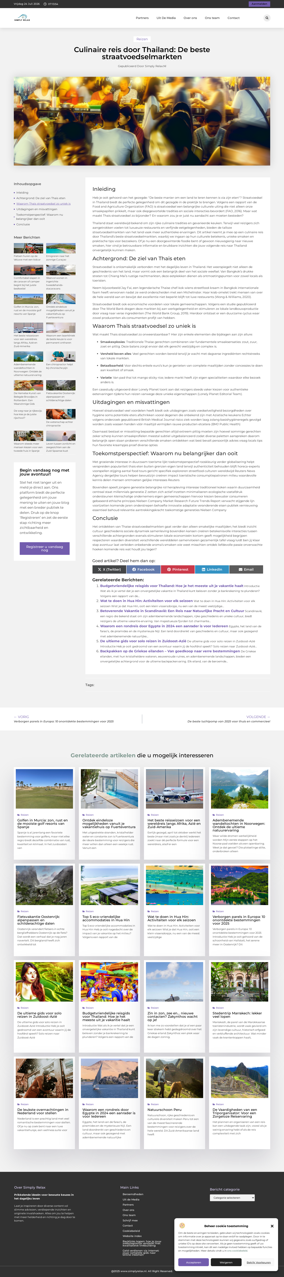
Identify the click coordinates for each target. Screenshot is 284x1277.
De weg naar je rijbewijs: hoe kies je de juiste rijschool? (28, 414)
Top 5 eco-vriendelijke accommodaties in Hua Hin (106, 918)
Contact (234, 18)
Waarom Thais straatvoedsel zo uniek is (43, 203)
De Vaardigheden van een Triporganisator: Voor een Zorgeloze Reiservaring (235, 1113)
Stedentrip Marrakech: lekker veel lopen (237, 1015)
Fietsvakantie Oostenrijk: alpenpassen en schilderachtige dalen (60, 397)
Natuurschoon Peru (165, 1110)
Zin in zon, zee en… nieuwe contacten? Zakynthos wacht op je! (173, 1016)
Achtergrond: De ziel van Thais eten (40, 198)
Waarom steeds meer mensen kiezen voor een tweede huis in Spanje (28, 447)
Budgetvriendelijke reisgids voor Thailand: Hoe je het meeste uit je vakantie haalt (171, 586)
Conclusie (23, 224)
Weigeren (226, 1262)
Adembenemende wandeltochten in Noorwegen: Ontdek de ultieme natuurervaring (239, 825)
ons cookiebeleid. (237, 1250)
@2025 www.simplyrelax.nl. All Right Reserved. (142, 1271)
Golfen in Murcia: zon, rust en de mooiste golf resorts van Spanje (27, 310)
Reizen (142, 39)
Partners (142, 18)
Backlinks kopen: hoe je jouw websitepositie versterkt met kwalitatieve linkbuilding (142, 1243)
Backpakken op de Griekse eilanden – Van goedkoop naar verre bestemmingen (170, 651)
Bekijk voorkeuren (259, 1262)
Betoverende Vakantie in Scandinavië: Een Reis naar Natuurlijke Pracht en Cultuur (172, 611)
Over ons (190, 18)
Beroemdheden (133, 1194)
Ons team (212, 18)
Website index (132, 1236)
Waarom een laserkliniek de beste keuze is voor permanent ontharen (60, 339)
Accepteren (193, 1262)
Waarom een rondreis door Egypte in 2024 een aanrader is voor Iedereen (164, 626)
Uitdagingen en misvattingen (36, 209)
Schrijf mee (130, 1220)
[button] (272, 1226)
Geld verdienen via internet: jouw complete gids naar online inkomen (141, 1252)
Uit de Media (131, 1199)
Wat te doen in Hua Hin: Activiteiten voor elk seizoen (146, 601)
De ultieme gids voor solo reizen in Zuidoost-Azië (143, 641)
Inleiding (22, 192)
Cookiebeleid (131, 1230)
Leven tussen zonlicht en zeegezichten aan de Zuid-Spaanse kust (60, 447)
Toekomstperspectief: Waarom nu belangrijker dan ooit (39, 217)
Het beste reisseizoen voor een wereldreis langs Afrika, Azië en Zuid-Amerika (174, 823)
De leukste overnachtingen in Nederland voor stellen (42, 1111)
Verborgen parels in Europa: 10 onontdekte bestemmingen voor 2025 (239, 920)
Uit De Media (166, 18)
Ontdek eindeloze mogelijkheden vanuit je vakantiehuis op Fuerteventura (108, 823)
